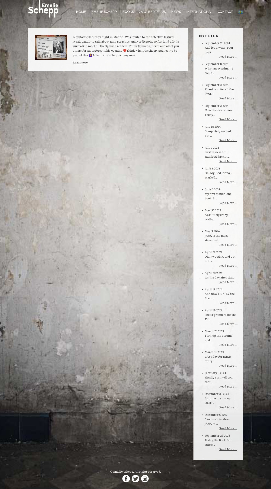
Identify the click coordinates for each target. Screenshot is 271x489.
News (176, 12)
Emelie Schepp (104, 12)
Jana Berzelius (152, 12)
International (199, 12)
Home (81, 12)
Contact (225, 12)
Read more (80, 62)
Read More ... (228, 56)
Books (128, 12)
